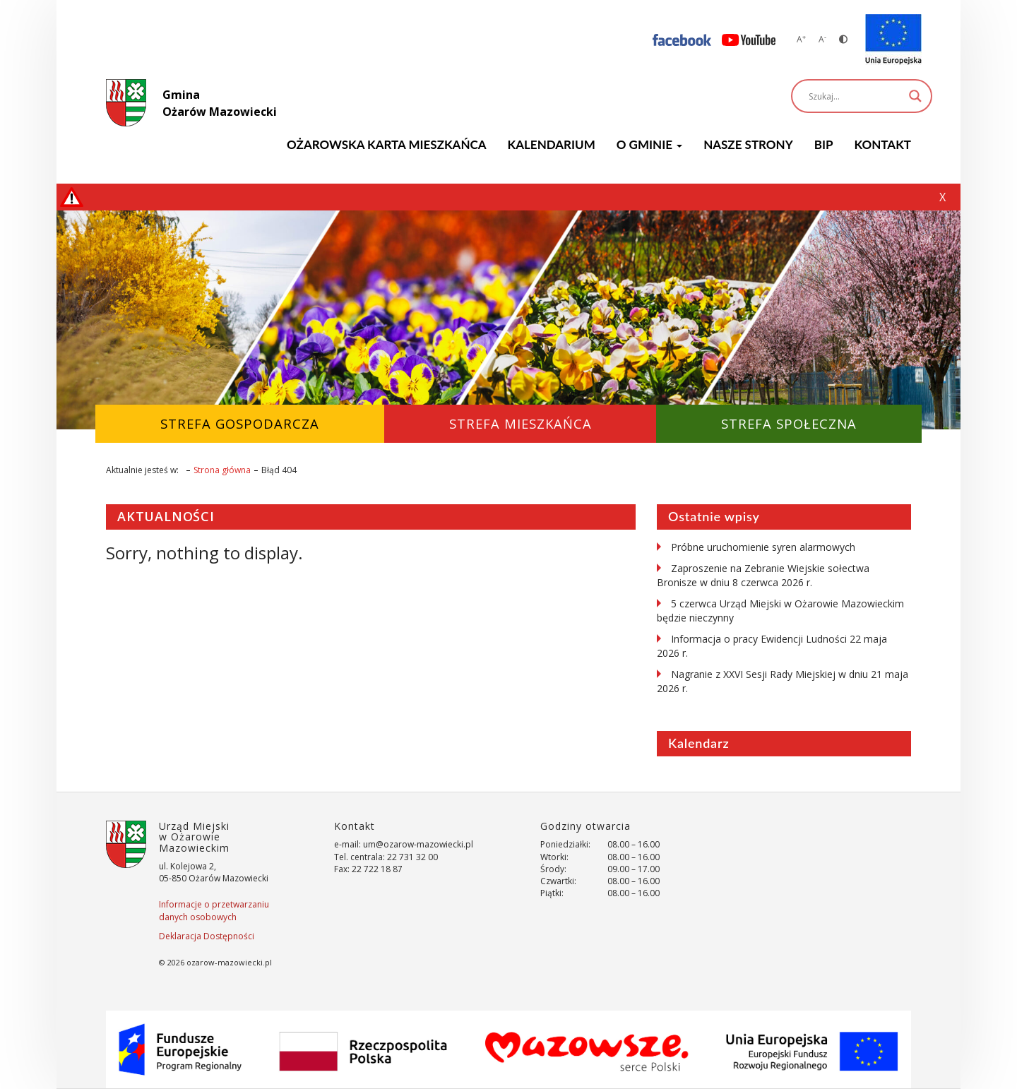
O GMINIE (649, 144)
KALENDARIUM (551, 144)
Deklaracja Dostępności (206, 936)
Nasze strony (748, 144)
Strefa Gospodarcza (239, 423)
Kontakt (882, 144)
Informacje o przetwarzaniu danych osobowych (214, 910)
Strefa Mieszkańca (520, 423)
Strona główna (222, 470)
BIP (823, 144)
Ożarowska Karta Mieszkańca (386, 144)
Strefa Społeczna (789, 423)
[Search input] (855, 96)
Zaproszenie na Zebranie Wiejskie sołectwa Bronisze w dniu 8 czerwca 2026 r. (763, 575)
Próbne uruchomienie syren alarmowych (763, 547)
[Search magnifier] (915, 96)
